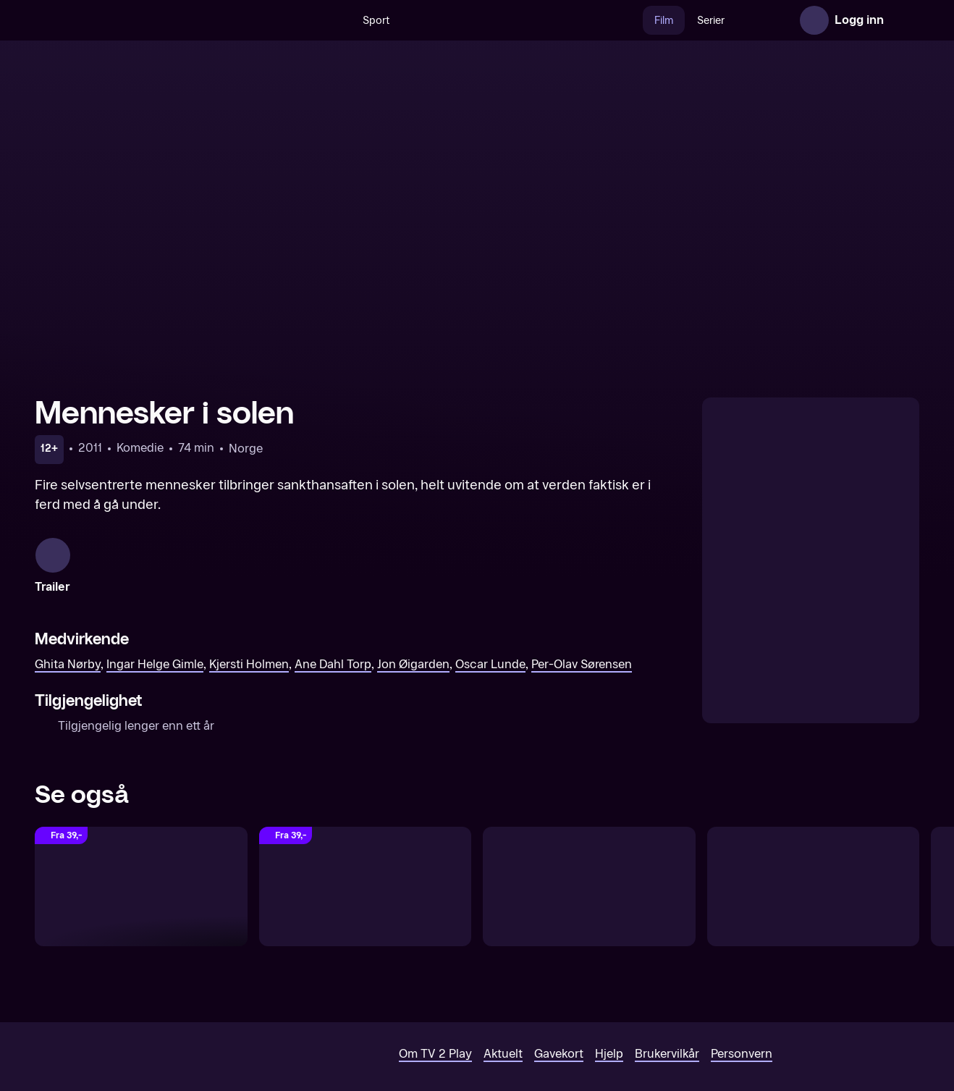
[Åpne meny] (904, 20)
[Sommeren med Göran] (365, 875)
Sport (345, 20)
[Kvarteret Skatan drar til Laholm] (813, 875)
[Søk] (304, 20)
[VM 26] (491, 20)
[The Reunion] (141, 875)
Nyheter (736, 20)
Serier (679, 20)
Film (632, 20)
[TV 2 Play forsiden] (143, 20)
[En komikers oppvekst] (589, 875)
